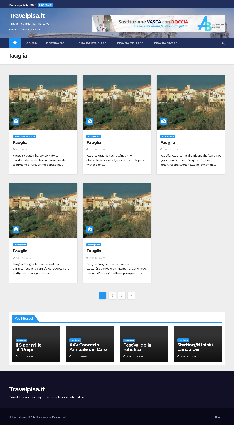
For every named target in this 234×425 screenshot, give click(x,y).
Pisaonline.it (59, 417)
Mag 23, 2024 (135, 356)
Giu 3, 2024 (26, 356)
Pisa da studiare (93, 43)
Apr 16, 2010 (23, 149)
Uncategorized (94, 136)
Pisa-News (21, 340)
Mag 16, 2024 (189, 356)
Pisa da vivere (167, 43)
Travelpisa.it (27, 16)
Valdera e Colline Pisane (24, 136)
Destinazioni (58, 43)
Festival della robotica (137, 347)
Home (218, 417)
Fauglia (20, 142)
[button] (223, 43)
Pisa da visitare (131, 43)
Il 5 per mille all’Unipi (28, 347)
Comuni (31, 43)
